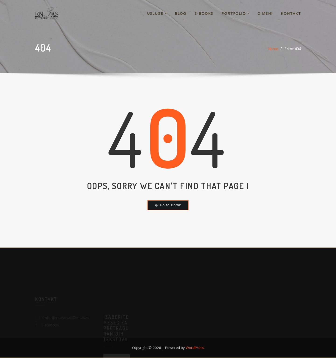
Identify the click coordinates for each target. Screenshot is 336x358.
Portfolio (235, 13)
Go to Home (168, 205)
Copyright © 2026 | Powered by (159, 347)
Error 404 (292, 48)
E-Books (203, 13)
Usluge (157, 13)
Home (273, 48)
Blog (180, 13)
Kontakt (291, 13)
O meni (265, 13)
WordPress (195, 347)
